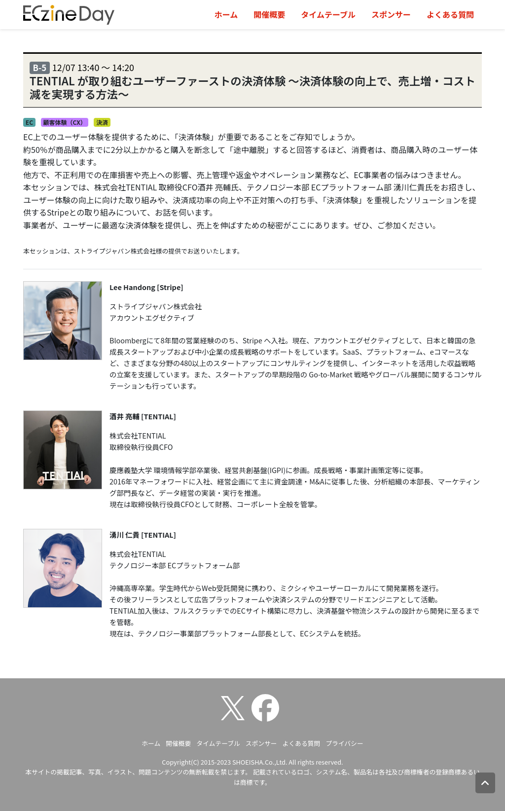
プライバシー (344, 743)
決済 (102, 122)
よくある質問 (450, 14)
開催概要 (269, 14)
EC (29, 122)
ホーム (226, 14)
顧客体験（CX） (64, 122)
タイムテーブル (328, 14)
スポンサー (391, 14)
